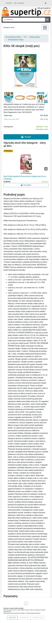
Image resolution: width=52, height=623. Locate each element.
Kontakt (9, 3)
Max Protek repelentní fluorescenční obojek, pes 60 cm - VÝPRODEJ (25, 177)
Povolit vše (12, 617)
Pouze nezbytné (24, 617)
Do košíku (26, 185)
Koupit (26, 137)
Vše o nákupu (19, 3)
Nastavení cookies (37, 617)
